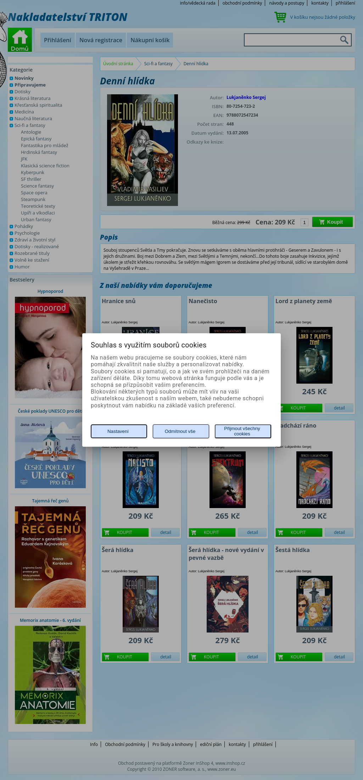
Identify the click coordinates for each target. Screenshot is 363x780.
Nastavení (118, 431)
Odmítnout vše (180, 431)
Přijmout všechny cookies (242, 431)
